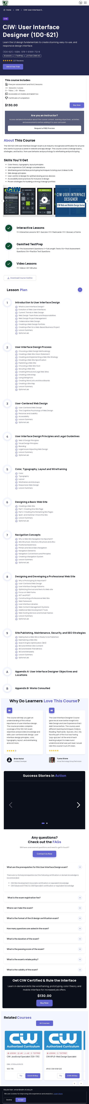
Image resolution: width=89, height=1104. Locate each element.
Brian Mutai (19, 758)
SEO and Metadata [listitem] (24, 651)
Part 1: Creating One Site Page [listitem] (29, 509)
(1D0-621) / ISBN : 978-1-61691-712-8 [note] (21, 51)
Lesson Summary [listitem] (24, 330)
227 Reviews (18, 60)
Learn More (58, 1093)
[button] (78, 805)
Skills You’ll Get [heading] (16, 160)
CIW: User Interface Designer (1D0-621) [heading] (31, 30)
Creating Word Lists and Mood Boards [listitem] (32, 380)
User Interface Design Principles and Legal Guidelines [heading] (47, 436)
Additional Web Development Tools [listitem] (31, 610)
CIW (17, 10)
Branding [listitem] (20, 446)
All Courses (44, 1023)
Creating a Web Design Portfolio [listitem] (30, 324)
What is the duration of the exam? (23, 938)
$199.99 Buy (72, 1075)
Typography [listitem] (22, 476)
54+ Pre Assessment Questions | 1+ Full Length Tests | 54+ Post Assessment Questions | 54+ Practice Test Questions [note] (48, 250)
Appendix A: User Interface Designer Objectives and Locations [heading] (46, 673)
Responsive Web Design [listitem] (27, 485)
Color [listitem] (19, 473)
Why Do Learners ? (44, 701)
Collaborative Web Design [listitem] (27, 321)
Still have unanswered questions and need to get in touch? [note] (44, 847)
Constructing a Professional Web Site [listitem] (32, 598)
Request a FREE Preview (44, 128)
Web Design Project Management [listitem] (31, 318)
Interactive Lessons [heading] (30, 228)
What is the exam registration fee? (24, 897)
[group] (44, 201)
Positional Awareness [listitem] (25, 545)
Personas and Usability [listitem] (26, 413)
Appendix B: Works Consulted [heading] (32, 688)
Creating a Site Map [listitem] (25, 383)
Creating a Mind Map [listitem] (25, 375)
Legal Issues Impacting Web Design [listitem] (31, 449)
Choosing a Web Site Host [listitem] (27, 366)
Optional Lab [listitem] (22, 333)
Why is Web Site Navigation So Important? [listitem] (34, 539)
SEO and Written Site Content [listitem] (29, 646)
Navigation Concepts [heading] (27, 534)
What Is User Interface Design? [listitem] (29, 306)
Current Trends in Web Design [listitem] (29, 312)
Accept (20, 1100)
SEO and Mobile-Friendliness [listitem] (28, 649)
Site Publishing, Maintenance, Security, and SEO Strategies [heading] (50, 632)
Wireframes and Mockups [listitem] (27, 482)
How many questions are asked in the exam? (28, 928)
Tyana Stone (62, 758)
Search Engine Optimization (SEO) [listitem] (30, 643)
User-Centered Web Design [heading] (31, 403)
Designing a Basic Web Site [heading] (31, 502)
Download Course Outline (19, 278)
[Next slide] (81, 1083)
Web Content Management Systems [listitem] (32, 607)
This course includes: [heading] (18, 80)
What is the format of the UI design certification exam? (33, 918)
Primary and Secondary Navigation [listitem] (31, 548)
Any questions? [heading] (44, 839)
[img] (23, 1040)
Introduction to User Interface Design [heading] (37, 302)
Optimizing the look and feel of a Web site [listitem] (34, 589)
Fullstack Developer (20, 761)
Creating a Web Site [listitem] (25, 506)
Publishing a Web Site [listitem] (25, 363)
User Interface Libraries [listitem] (26, 604)
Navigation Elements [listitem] (25, 550)
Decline (9, 1100)
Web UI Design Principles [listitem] (27, 440)
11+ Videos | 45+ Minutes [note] (27, 268)
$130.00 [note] (44, 995)
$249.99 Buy (32, 1075)
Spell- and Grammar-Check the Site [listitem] (31, 515)
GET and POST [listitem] (22, 595)
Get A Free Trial (13, 66)
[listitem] (31, 9)
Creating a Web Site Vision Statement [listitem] (32, 354)
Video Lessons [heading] (27, 263)
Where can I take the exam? (20, 908)
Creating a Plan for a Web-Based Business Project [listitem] (37, 327)
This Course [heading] (19, 140)
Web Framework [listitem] (23, 601)
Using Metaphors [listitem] (24, 377)
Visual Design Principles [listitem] (26, 443)
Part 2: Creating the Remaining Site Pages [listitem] (34, 512)
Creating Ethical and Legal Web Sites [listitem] (32, 372)
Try (20, 1075)
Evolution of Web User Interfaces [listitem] (30, 309)
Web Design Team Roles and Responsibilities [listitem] (35, 315)
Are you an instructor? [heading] (44, 115)
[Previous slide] (74, 1083)
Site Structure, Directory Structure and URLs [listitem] (35, 542)
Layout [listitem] (19, 479)
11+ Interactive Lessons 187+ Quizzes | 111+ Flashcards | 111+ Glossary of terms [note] (49, 232)
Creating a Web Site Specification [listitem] (30, 360)
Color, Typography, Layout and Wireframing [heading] (41, 469)
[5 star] (65, 751)
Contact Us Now (44, 853)
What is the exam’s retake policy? (22, 959)
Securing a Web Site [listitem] (25, 369)
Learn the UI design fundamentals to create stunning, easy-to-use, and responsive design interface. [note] (40, 44)
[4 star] (23, 751)
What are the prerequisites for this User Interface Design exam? (37, 867)
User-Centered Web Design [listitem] (28, 407)
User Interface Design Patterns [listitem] (29, 586)
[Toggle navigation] (85, 2)
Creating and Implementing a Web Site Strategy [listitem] (36, 357)
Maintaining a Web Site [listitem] (26, 640)
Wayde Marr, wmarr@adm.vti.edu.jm (17, 1089)
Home (7, 9)
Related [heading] (17, 1017)
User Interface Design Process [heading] (33, 347)
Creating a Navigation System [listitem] (29, 556)
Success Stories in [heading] (44, 775)
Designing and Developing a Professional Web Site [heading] (45, 576)
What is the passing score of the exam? (25, 949)
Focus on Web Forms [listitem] (25, 592)
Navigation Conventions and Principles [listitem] (33, 553)
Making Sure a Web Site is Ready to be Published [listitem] (36, 637)
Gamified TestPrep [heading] (30, 244)
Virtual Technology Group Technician (69, 761)
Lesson (17, 289)
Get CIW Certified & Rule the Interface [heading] (44, 980)
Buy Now (77, 105)
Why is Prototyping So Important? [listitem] (30, 580)
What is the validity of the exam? (22, 969)
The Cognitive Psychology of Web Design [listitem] (34, 410)
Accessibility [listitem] (22, 416)
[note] (8, 56)
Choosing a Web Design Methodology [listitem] (32, 351)
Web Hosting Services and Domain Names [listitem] (34, 613)
